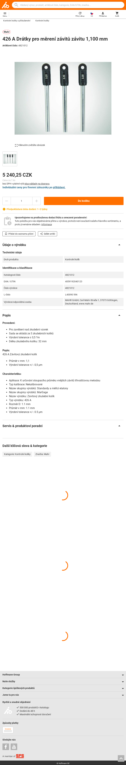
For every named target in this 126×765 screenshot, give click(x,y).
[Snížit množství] (6, 201)
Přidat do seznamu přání (19, 233)
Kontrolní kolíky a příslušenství (16, 21)
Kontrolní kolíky (42, 21)
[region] (63, 158)
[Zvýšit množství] (36, 201)
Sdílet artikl (47, 233)
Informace (46, 224)
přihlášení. (59, 187)
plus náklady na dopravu (37, 183)
